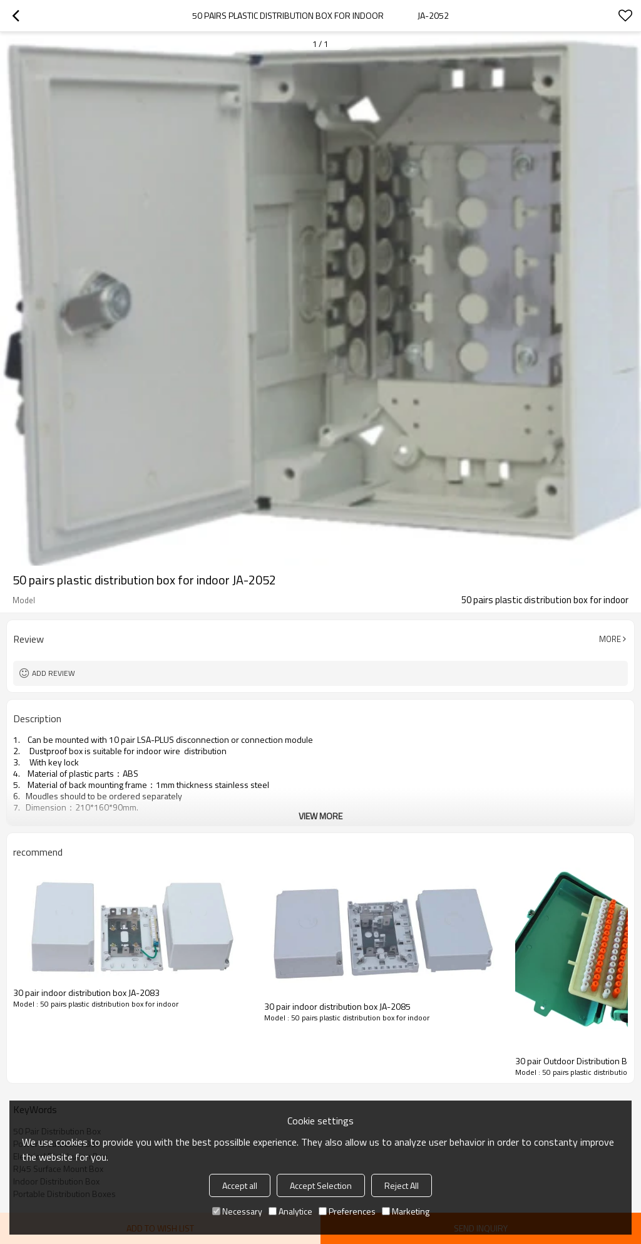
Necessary (237, 1211)
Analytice (290, 1211)
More (610, 639)
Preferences (347, 1211)
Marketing (405, 1211)
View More (320, 815)
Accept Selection (321, 1185)
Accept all (239, 1185)
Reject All (401, 1185)
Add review (53, 673)
